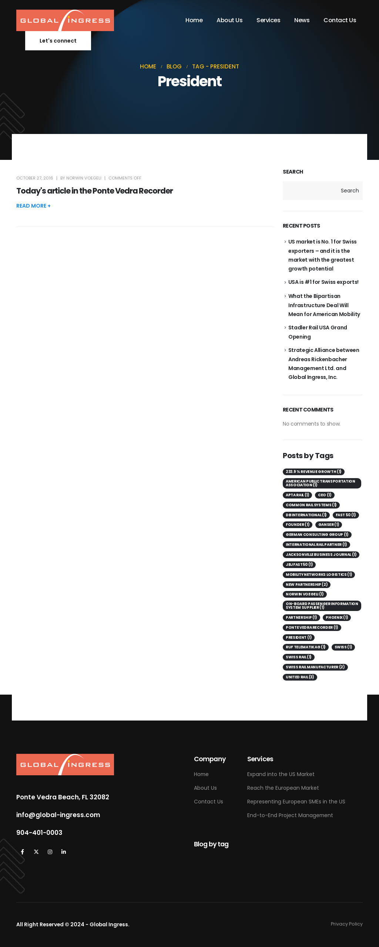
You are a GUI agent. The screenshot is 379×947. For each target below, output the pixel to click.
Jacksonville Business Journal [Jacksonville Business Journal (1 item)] (321, 554)
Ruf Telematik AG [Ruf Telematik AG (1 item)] (306, 647)
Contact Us (339, 20)
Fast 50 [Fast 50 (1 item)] (346, 515)
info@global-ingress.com (58, 814)
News (301, 20)
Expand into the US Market (281, 774)
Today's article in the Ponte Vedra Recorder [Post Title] (94, 190)
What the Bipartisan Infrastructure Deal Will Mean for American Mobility (324, 305)
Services (268, 20)
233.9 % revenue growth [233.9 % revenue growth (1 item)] (314, 471)
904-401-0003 (39, 832)
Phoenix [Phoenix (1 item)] (337, 617)
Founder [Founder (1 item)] (297, 524)
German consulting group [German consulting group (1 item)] (317, 534)
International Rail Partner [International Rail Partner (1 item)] (316, 544)
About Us (229, 20)
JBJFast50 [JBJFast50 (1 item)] (299, 564)
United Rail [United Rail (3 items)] (300, 677)
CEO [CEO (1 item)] (325, 495)
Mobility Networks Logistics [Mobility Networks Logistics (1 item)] (319, 574)
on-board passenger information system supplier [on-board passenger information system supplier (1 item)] (322, 605)
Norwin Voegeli (83, 178)
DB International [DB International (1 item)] (306, 515)
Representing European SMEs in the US (296, 801)
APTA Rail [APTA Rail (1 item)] (297, 495)
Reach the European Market (283, 788)
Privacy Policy (347, 924)
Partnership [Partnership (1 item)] (301, 617)
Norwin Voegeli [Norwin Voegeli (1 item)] (305, 594)
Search (293, 171)
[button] (58, 40)
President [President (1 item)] (299, 637)
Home (193, 20)
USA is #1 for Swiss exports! (323, 282)
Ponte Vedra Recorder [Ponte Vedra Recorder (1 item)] (312, 627)
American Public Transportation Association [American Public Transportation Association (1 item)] (320, 483)
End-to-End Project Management (290, 815)
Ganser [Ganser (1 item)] (328, 524)
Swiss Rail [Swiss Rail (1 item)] (299, 657)
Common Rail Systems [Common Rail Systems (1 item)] (311, 505)
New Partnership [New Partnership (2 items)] (307, 584)
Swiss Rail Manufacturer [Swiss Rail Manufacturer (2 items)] (315, 667)
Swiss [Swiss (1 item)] (343, 647)
